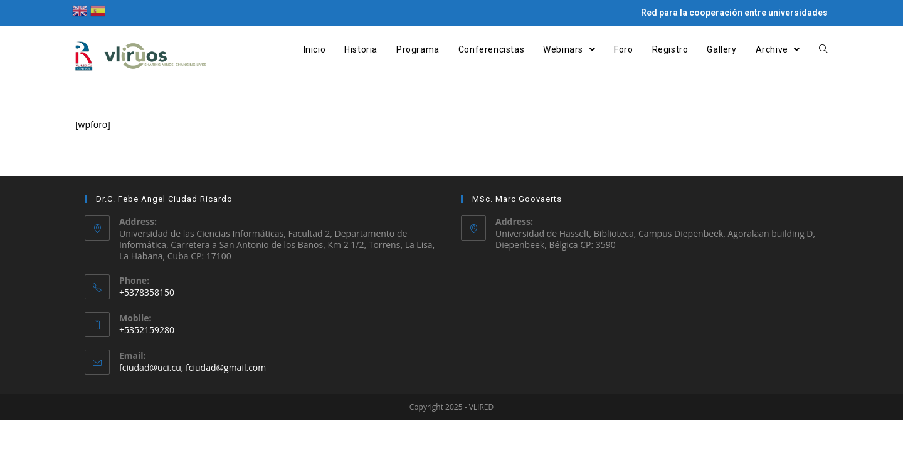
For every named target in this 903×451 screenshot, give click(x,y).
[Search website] (823, 49)
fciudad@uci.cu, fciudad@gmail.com (192, 367)
